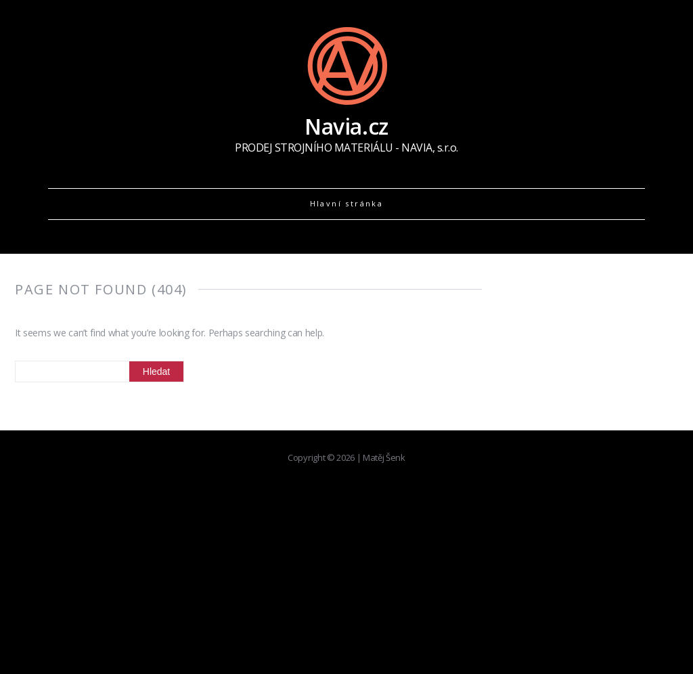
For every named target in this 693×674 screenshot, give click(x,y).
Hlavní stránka (347, 203)
